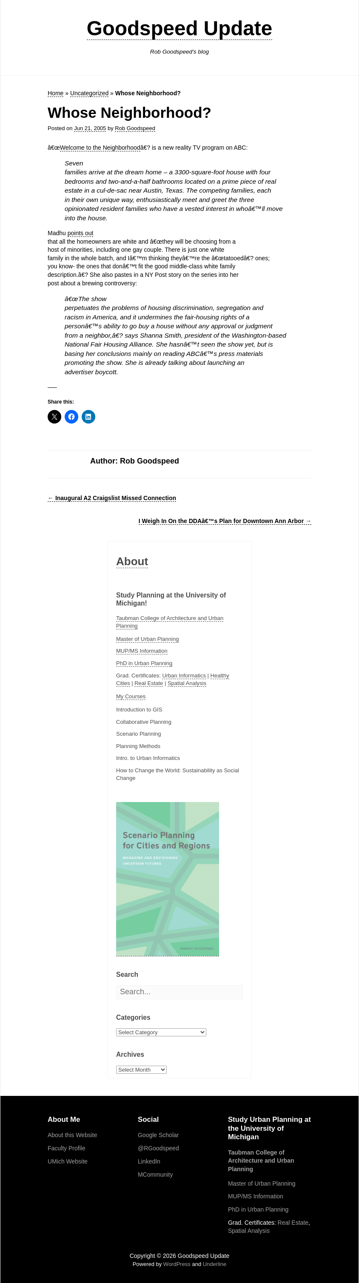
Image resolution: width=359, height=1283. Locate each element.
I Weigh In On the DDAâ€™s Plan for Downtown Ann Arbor (225, 521)
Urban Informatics (184, 675)
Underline (215, 1264)
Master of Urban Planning (147, 639)
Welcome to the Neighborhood (100, 147)
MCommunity (155, 1174)
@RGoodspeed (158, 1148)
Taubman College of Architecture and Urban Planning (261, 1160)
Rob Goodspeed (135, 128)
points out (81, 233)
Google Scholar (158, 1135)
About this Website (72, 1135)
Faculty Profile (66, 1148)
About (132, 561)
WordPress (177, 1264)
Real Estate (148, 683)
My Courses (130, 696)
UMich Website (68, 1161)
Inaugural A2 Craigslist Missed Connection (112, 498)
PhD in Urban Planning (144, 663)
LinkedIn (149, 1161)
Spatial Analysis (187, 683)
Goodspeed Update (179, 28)
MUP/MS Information (142, 651)
